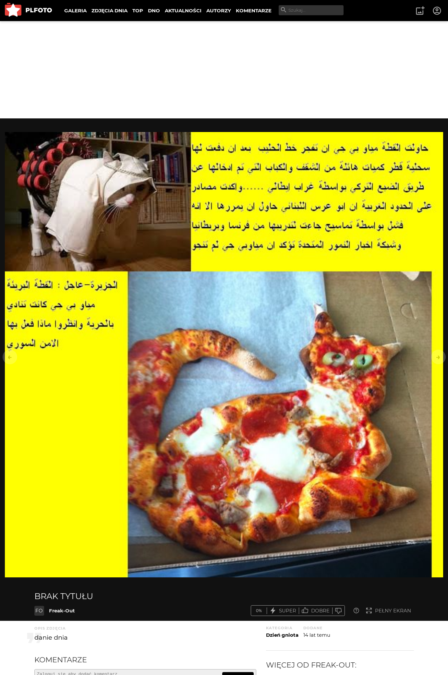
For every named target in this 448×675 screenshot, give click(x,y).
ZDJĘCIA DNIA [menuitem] (109, 10)
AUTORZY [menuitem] (218, 10)
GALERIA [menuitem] (75, 10)
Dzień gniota (282, 635)
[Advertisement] (224, 69)
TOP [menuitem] (137, 10)
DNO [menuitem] (154, 10)
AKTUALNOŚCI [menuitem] (183, 10)
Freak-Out (62, 611)
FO (39, 611)
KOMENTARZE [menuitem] (254, 10)
